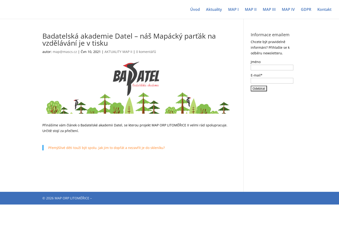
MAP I (233, 10)
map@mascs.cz (65, 51)
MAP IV (288, 10)
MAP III (269, 10)
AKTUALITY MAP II (118, 51)
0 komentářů (146, 51)
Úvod (195, 10)
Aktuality (214, 10)
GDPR (306, 10)
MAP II (251, 10)
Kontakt (324, 10)
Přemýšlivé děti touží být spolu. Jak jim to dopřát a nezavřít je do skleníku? (106, 147)
